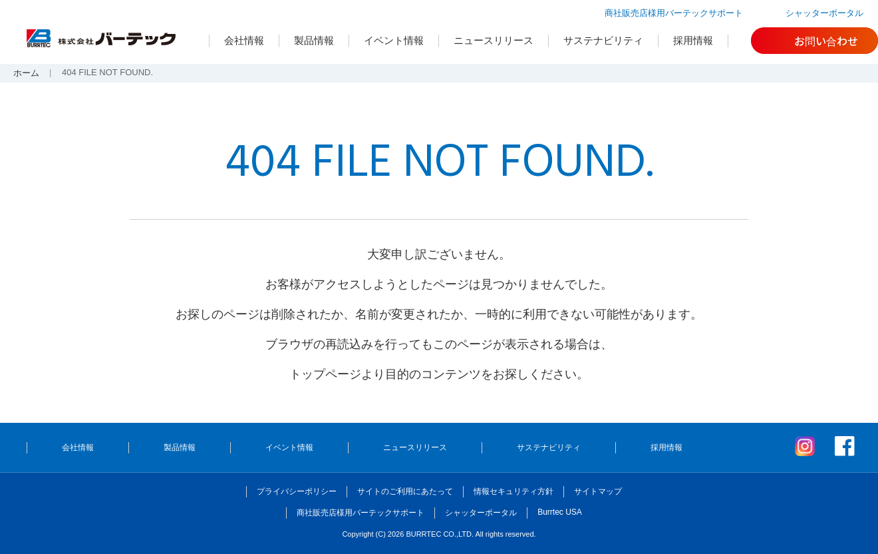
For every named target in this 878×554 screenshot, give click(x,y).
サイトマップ (598, 491)
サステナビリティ (603, 40)
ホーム (26, 73)
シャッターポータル (824, 13)
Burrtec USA (559, 512)
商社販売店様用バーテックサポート (674, 13)
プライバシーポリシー (297, 491)
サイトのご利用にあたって (405, 491)
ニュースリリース (493, 40)
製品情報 (314, 40)
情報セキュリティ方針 (513, 491)
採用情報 (693, 40)
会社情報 (244, 40)
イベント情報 (394, 40)
